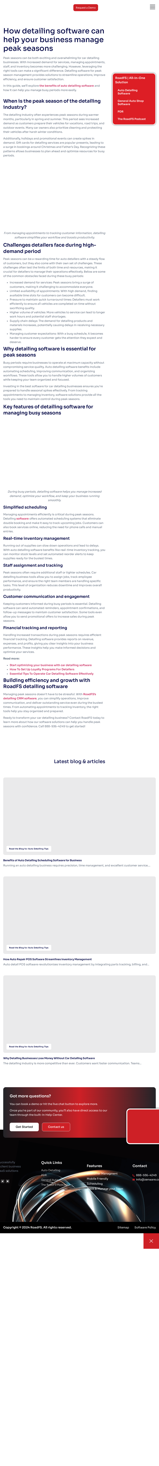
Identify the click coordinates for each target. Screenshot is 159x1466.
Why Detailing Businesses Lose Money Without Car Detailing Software (49, 1058)
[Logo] (12, 7)
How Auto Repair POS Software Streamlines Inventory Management (47, 959)
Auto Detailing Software (128, 92)
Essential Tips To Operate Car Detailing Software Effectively (52, 673)
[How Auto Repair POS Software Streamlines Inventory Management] (79, 915)
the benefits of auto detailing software (66, 85)
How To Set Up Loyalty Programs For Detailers (42, 669)
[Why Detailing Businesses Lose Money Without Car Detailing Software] (79, 1014)
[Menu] (152, 7)
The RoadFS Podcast (132, 119)
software (22, 518)
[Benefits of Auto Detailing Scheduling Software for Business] (79, 816)
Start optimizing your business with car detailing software (51, 665)
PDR (120, 111)
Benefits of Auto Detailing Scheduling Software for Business (42, 860)
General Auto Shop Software (131, 102)
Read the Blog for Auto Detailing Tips (29, 849)
